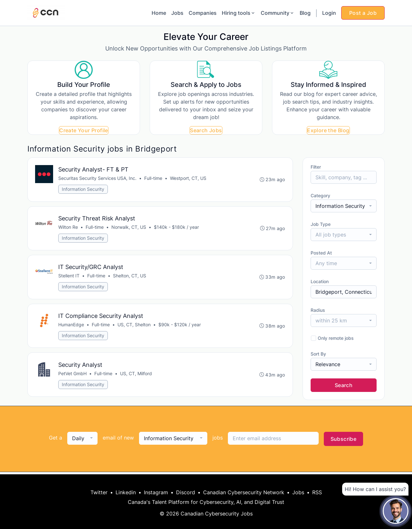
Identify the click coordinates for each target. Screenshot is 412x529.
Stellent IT (69, 277)
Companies (203, 13)
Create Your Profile (83, 130)
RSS (317, 492)
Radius (318, 310)
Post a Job (363, 13)
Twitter (99, 492)
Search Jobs (206, 130)
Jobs (177, 13)
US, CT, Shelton (134, 326)
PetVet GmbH (73, 375)
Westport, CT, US (188, 178)
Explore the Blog (328, 130)
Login (329, 13)
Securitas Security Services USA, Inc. (98, 178)
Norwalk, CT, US (129, 227)
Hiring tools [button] (239, 13)
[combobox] (344, 206)
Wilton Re (68, 227)
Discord (185, 492)
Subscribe (344, 441)
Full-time (154, 178)
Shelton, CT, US (129, 277)
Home (159, 13)
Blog (305, 13)
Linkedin (126, 492)
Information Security (83, 189)
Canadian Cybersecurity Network (243, 492)
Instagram (156, 492)
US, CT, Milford (136, 375)
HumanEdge (71, 326)
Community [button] (278, 13)
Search (343, 385)
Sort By (318, 354)
